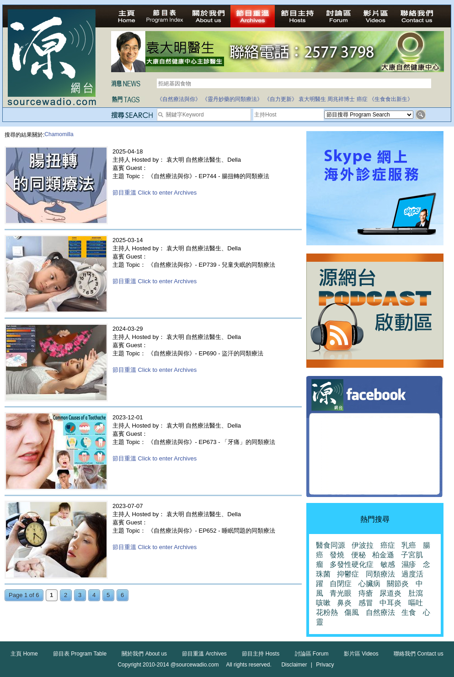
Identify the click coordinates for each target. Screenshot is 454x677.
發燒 (337, 555)
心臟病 (369, 583)
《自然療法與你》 (179, 99)
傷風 (351, 612)
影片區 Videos (361, 654)
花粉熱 (327, 612)
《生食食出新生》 (391, 99)
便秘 (358, 555)
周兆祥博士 (341, 99)
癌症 (362, 99)
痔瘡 (365, 593)
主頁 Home (24, 654)
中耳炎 (390, 603)
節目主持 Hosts (260, 654)
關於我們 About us (144, 654)
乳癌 (408, 545)
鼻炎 (344, 603)
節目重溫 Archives (204, 654)
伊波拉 (363, 545)
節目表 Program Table (80, 654)
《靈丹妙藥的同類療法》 (232, 99)
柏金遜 (383, 555)
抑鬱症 (348, 574)
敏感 (387, 564)
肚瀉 (415, 593)
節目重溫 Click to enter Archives (154, 192)
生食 (408, 612)
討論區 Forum (312, 654)
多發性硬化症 (352, 564)
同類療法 (380, 574)
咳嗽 (323, 603)
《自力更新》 (280, 99)
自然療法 (380, 612)
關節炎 (398, 583)
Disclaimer (294, 664)
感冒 (365, 603)
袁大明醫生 (312, 99)
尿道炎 (390, 593)
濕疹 (408, 564)
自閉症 (341, 583)
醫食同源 (330, 545)
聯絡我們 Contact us (418, 654)
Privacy (325, 664)
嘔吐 (415, 603)
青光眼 (341, 593)
